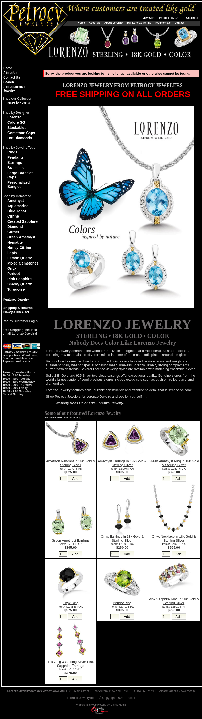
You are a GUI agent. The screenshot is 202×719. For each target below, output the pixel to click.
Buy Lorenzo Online (138, 22)
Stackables (16, 127)
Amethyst (15, 201)
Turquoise (16, 289)
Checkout (192, 17)
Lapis (12, 253)
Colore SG (16, 122)
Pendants (15, 157)
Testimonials (162, 22)
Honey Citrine (19, 247)
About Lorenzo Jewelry (14, 88)
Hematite (15, 242)
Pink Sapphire (19, 279)
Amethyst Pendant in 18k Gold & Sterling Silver (70, 463)
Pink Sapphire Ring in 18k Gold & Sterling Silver (174, 601)
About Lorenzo (113, 22)
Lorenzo (14, 117)
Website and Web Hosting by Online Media (101, 704)
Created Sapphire (22, 221)
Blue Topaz (17, 211)
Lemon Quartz (19, 258)
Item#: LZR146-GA (174, 468)
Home (81, 22)
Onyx (11, 268)
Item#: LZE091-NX (122, 544)
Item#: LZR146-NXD (70, 606)
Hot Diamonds (19, 138)
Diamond (15, 227)
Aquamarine (17, 206)
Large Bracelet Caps (20, 175)
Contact (179, 22)
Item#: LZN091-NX (174, 544)
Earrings (14, 162)
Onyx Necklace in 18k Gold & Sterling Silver (174, 538)
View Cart (162, 17)
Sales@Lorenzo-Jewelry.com (176, 690)
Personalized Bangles (18, 184)
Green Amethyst (21, 237)
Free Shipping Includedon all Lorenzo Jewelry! (20, 331)
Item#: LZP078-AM (70, 468)
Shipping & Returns (18, 308)
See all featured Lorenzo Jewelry (63, 417)
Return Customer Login (20, 321)
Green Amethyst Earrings (70, 540)
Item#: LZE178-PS (70, 669)
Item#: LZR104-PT (174, 606)
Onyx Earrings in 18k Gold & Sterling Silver (122, 538)
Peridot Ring (122, 603)
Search (8, 82)
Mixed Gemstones (23, 263)
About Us (94, 22)
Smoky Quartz (19, 284)
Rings (12, 152)
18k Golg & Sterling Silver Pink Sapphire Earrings (70, 664)
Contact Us (11, 77)
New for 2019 (18, 103)
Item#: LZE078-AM (122, 468)
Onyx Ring (70, 603)
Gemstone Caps (21, 133)
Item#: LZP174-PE (122, 606)
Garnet (13, 232)
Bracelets (15, 168)
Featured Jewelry (16, 299)
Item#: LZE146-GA (70, 544)
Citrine (13, 216)
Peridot (13, 274)
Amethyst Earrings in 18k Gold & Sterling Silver (122, 463)
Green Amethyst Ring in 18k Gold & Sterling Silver (174, 463)
